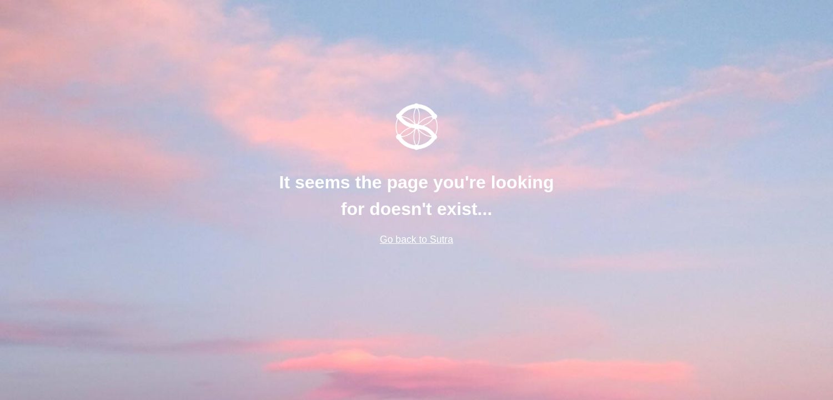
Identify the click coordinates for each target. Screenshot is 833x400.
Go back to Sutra (416, 239)
